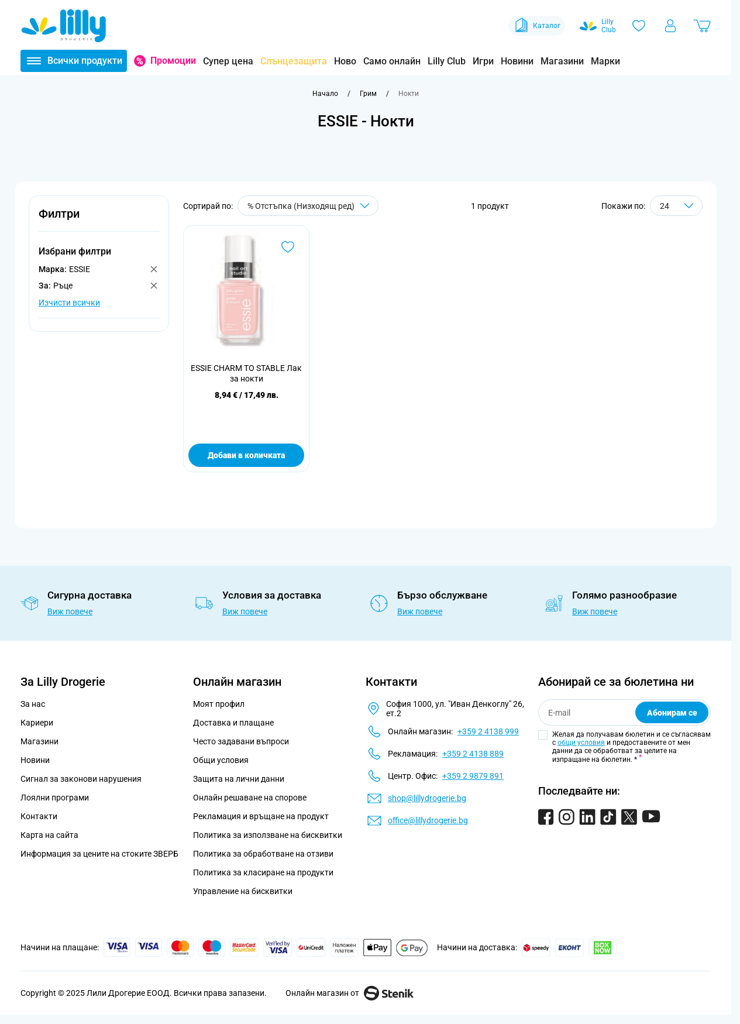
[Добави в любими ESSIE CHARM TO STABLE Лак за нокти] (288, 247)
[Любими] (639, 26)
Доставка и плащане (233, 722)
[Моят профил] (670, 26)
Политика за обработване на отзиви (263, 853)
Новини (517, 61)
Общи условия (221, 760)
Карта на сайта (49, 835)
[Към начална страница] (325, 93)
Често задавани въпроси (241, 741)
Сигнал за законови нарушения (81, 779)
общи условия (581, 742)
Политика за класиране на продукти (263, 872)
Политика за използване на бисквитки (267, 835)
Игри (483, 61)
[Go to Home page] (63, 25)
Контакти (38, 816)
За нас (32, 704)
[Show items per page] (676, 205)
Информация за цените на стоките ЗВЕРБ (99, 853)
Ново (345, 61)
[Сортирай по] (308, 205)
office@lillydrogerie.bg (428, 820)
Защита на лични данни (238, 779)
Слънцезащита (293, 61)
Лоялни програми (54, 797)
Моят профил (219, 704)
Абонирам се (672, 712)
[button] (99, 220)
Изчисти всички (69, 302)
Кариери (36, 722)
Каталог (536, 26)
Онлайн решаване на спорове (250, 797)
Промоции (173, 60)
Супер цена (228, 61)
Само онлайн (392, 61)
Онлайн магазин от (349, 993)
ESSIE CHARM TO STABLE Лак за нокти (246, 373)
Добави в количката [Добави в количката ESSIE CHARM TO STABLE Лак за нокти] (246, 455)
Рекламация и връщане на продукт (262, 816)
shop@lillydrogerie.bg (427, 798)
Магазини (562, 61)
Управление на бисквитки (242, 891)
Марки (605, 61)
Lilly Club (447, 61)
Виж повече (69, 611)
